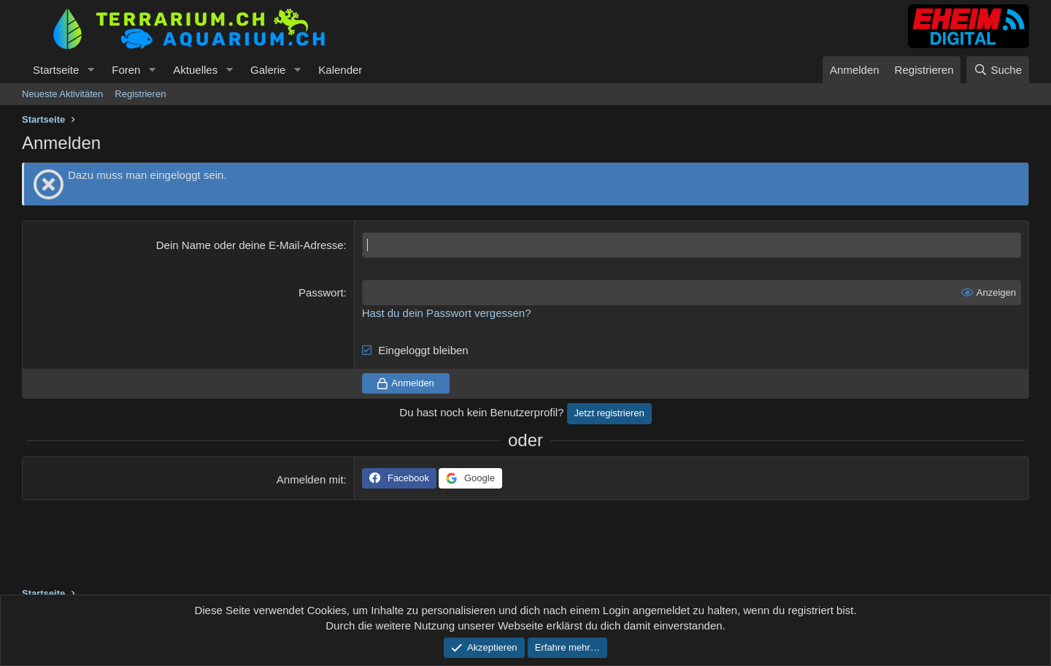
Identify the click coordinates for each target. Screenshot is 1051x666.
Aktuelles (195, 70)
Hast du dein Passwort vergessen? (446, 313)
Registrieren (140, 93)
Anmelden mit (310, 479)
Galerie (267, 70)
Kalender (340, 70)
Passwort (321, 292)
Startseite (56, 70)
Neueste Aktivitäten (62, 93)
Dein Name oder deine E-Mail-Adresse (250, 245)
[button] (90, 69)
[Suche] (997, 69)
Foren (126, 70)
